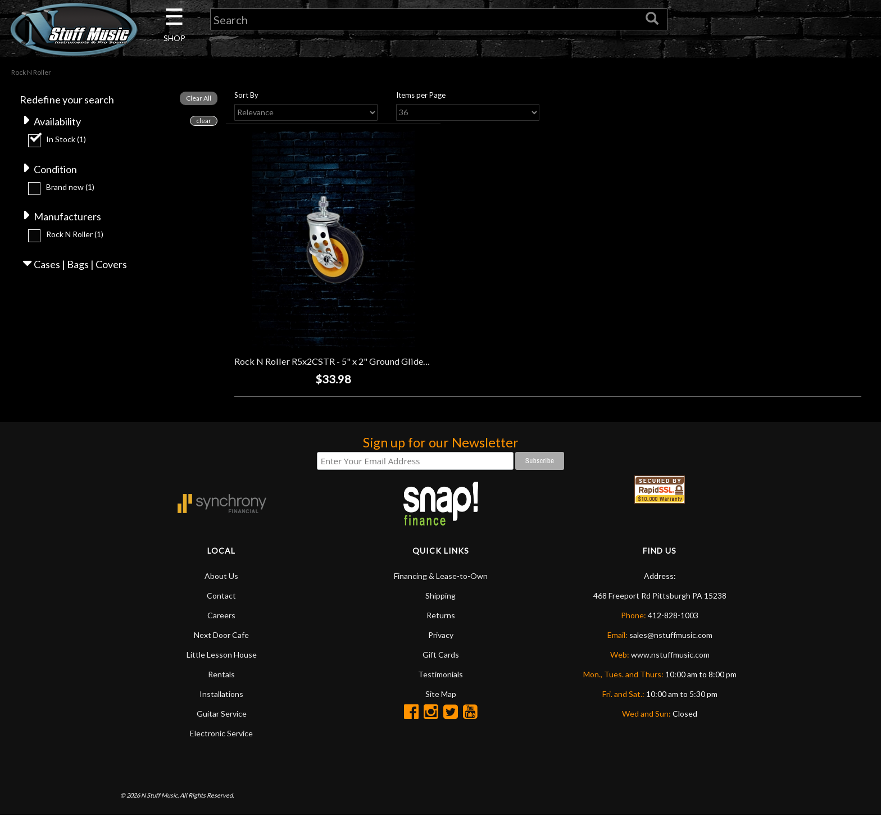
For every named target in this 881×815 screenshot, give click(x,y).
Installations (221, 694)
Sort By (246, 94)
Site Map (440, 694)
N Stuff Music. (160, 795)
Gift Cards (441, 654)
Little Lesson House (222, 654)
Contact (221, 595)
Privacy (440, 635)
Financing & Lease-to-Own (441, 576)
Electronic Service (221, 733)
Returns (440, 615)
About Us (221, 576)
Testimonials (440, 674)
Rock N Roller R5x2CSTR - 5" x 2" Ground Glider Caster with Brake (367, 361)
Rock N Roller (74, 234)
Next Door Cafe (221, 635)
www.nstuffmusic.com (670, 654)
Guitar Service (222, 713)
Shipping (440, 595)
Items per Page (421, 94)
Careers (221, 615)
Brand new (70, 187)
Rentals (221, 674)
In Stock (66, 139)
